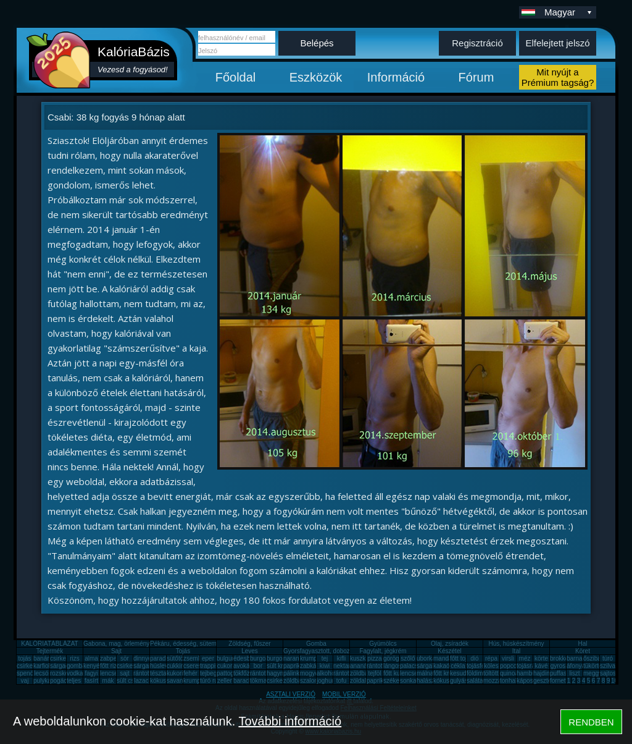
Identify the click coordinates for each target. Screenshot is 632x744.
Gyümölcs (382, 643)
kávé (540, 665)
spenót (26, 673)
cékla (458, 665)
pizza (374, 658)
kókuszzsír (164, 680)
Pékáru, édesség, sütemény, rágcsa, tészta (209, 643)
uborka (426, 658)
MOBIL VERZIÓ (344, 694)
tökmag (260, 680)
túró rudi (211, 680)
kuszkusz (362, 658)
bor (258, 665)
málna (425, 673)
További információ (289, 721)
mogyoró (312, 673)
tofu (341, 680)
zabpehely (114, 658)
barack (242, 680)
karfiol (41, 665)
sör (124, 658)
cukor (224, 665)
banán (42, 658)
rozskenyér (65, 673)
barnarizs (579, 658)
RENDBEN (590, 722)
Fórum (476, 77)
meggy (592, 673)
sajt (125, 673)
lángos (392, 665)
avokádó (245, 665)
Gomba (316, 643)
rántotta (260, 673)
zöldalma (362, 680)
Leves (249, 651)
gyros (558, 665)
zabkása (311, 665)
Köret (582, 651)
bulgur (225, 658)
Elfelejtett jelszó (557, 43)
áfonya (576, 665)
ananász (361, 665)
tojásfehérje (483, 665)
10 (614, 680)
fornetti (559, 680)
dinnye (142, 658)
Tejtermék (49, 651)
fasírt (91, 680)
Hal (582, 643)
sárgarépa (147, 665)
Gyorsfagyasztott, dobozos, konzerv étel (338, 651)
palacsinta (414, 665)
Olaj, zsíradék (449, 643)
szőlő (408, 658)
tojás (24, 658)
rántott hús (381, 665)
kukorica (178, 673)
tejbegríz (211, 673)
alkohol (326, 673)
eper (208, 658)
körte (541, 658)
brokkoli (560, 658)
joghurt (326, 680)
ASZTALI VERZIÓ (290, 694)
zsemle (193, 658)
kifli (341, 658)
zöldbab (361, 673)
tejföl (374, 673)
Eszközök (316, 77)
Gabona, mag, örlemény (116, 643)
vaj (25, 680)
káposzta (529, 680)
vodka (75, 673)
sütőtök (176, 658)
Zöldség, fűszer (249, 643)
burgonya (263, 658)
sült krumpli (282, 665)
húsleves (162, 665)
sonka (408, 680)
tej (325, 658)
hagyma (278, 673)
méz (525, 658)
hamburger (531, 673)
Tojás (183, 651)
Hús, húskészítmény (516, 643)
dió (474, 658)
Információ (396, 77)
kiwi (325, 665)
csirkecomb (32, 665)
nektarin (344, 665)
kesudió (460, 673)
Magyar (569, 12)
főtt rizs (110, 665)
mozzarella (498, 680)
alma (91, 658)
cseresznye (199, 665)
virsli (508, 658)
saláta (475, 680)
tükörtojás (596, 665)
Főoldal (235, 77)
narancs (294, 658)
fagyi (91, 673)
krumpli (310, 658)
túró (607, 658)
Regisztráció (477, 43)
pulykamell (47, 680)
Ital (516, 651)
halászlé (428, 680)
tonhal (508, 680)
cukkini (176, 665)
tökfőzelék (247, 673)
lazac (141, 680)
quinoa (509, 673)
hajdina (543, 673)
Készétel (449, 651)
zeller (224, 680)
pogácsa (61, 680)
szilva (607, 665)
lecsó (41, 673)
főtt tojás (461, 658)
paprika (293, 665)
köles (491, 665)
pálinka (293, 673)
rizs (75, 658)
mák (108, 680)
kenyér (92, 665)
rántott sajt (347, 673)
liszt (574, 673)
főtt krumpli (448, 673)
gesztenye (547, 680)
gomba (76, 665)
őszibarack (598, 658)
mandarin (446, 658)
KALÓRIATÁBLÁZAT (49, 643)
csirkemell (63, 658)
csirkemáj (130, 665)
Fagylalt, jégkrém (382, 651)
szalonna (312, 680)
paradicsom (166, 658)
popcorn (511, 665)
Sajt (116, 651)
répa (491, 658)
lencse (109, 673)
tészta (158, 673)
